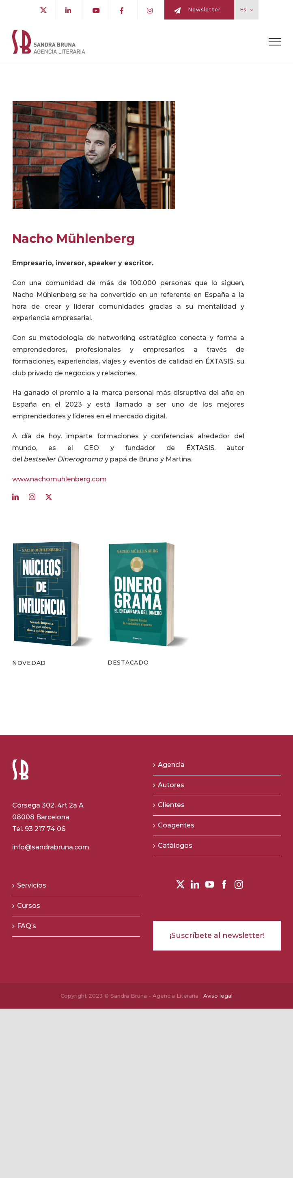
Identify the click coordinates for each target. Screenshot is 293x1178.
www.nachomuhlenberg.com (59, 479)
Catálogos (175, 845)
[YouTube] (209, 884)
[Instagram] (239, 884)
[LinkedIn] (195, 884)
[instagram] (33, 497)
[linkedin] (16, 497)
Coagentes (176, 825)
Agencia (171, 765)
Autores (171, 785)
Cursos (28, 905)
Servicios (31, 885)
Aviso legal (218, 995)
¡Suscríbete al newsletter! (217, 935)
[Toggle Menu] (274, 41)
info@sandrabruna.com (50, 847)
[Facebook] (224, 884)
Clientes (171, 805)
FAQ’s (26, 926)
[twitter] (49, 497)
